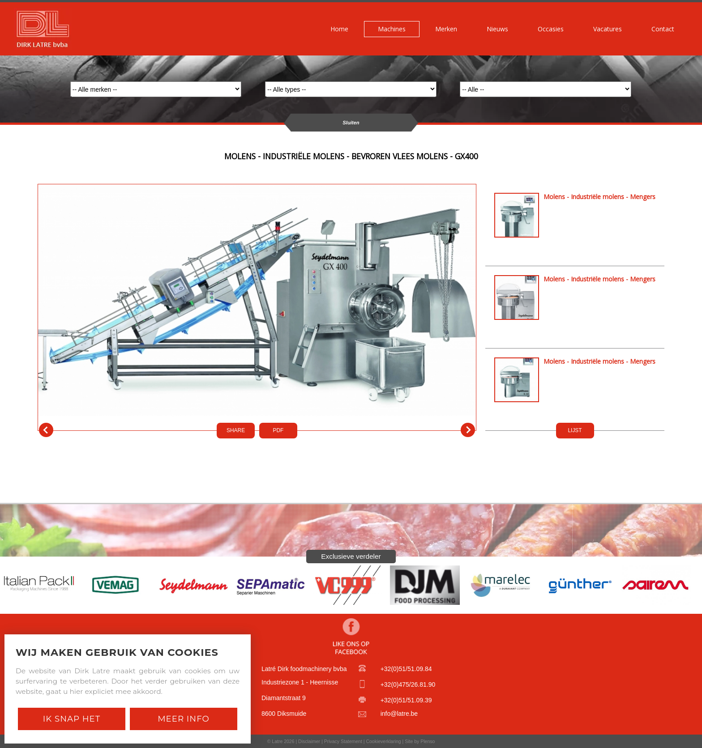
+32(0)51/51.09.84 (406, 668)
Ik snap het (71, 719)
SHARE (236, 430)
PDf (278, 430)
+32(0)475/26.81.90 (408, 684)
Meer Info (184, 719)
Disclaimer (309, 741)
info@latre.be (399, 713)
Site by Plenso (420, 741)
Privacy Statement (343, 741)
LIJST (575, 430)
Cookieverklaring (383, 741)
